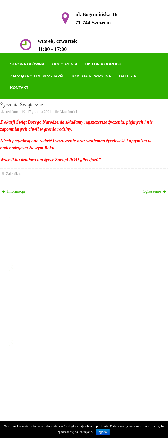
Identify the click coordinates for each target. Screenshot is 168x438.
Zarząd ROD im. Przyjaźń (38, 304)
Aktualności (68, 112)
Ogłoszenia (26, 289)
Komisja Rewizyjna (33, 311)
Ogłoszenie (154, 191)
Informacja (13, 191)
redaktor (12, 112)
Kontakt (24, 326)
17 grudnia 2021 (39, 112)
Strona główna (29, 282)
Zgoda (102, 432)
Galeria (23, 319)
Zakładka (13, 174)
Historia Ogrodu (30, 297)
